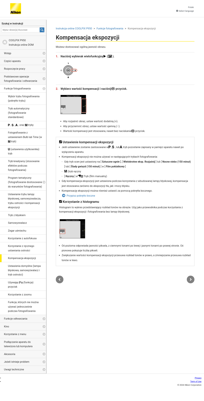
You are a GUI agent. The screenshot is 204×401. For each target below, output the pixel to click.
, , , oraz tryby (21, 124)
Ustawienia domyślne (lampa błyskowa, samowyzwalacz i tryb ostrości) (24, 270)
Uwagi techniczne (14, 369)
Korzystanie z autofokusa (22, 238)
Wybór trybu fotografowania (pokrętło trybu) (24, 98)
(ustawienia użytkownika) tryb (23, 151)
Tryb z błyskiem (17, 215)
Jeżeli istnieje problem (16, 361)
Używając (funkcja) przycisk (20, 284)
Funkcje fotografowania (17, 88)
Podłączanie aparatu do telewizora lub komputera (18, 344)
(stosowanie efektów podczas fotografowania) (24, 166)
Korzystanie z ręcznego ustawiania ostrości (21, 248)
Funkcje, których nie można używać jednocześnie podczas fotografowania (23, 307)
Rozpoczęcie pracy (14, 68)
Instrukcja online (74, 28)
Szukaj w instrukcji (12, 23)
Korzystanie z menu (15, 334)
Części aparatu (12, 61)
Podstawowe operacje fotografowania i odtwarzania (20, 78)
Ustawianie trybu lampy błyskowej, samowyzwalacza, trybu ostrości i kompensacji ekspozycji (24, 201)
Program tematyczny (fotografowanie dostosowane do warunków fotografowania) (25, 182)
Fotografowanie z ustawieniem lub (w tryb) (25, 137)
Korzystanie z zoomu (20, 294)
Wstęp (7, 53)
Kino (6, 326)
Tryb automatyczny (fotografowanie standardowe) (18, 113)
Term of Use (195, 381)
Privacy (198, 378)
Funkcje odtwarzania (15, 318)
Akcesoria (9, 354)
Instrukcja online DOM (21, 42)
